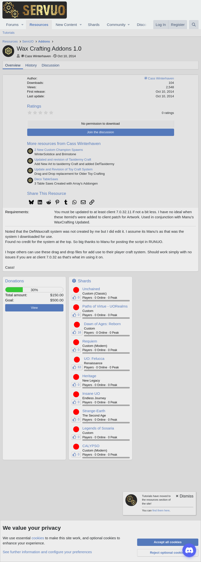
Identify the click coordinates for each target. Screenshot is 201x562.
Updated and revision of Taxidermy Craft (63, 159)
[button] (22, 24)
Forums (12, 24)
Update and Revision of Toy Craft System (64, 169)
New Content (66, 24)
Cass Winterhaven (38, 56)
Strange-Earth (93, 411)
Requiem (89, 341)
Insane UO (91, 393)
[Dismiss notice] (184, 496)
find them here (160, 510)
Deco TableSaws (46, 179)
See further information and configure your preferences (47, 552)
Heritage (89, 376)
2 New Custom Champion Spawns (59, 150)
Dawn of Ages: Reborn (102, 324)
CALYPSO (90, 446)
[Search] (194, 24)
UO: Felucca (94, 358)
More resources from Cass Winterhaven (64, 143)
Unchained (91, 289)
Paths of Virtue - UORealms (105, 306)
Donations (14, 281)
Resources (39, 24)
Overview (13, 65)
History (31, 65)
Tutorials (8, 32)
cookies (38, 538)
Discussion (50, 65)
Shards (94, 24)
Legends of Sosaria (98, 428)
